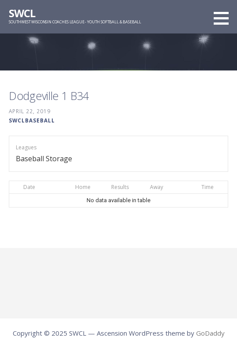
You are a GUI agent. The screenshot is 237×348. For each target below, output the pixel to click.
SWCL (22, 13)
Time (207, 187)
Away (156, 187)
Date (29, 187)
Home (83, 187)
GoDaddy (210, 333)
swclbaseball (32, 120)
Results (120, 187)
